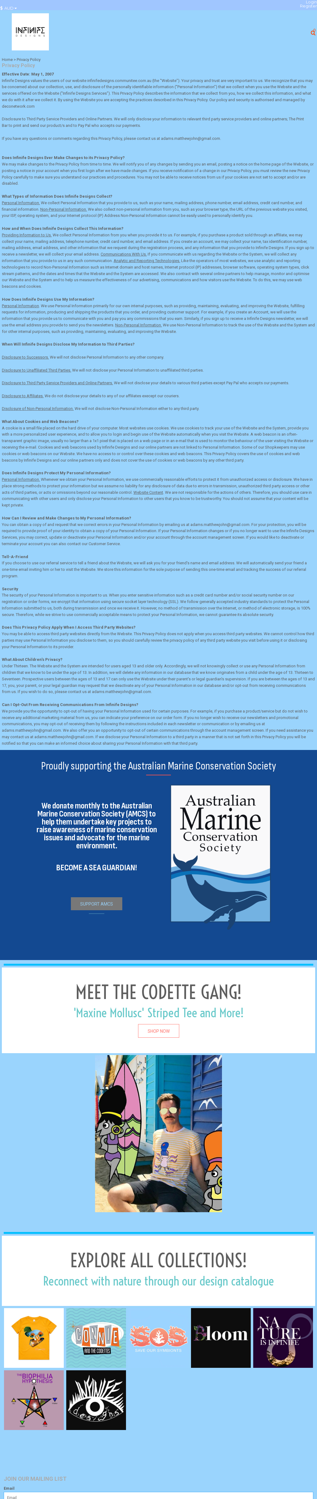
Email (9, 1488)
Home (7, 59)
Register (308, 5)
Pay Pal (84, 125)
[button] (10, 8)
